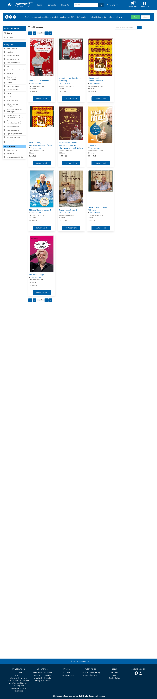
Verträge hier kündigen (18, 683)
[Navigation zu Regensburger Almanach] (14, 134)
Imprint (114, 673)
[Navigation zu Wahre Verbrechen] (14, 126)
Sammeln (52, 5)
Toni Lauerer (36, 83)
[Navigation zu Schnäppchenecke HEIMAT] (14, 157)
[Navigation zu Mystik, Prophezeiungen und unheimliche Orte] (14, 122)
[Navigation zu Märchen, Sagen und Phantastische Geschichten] (14, 116)
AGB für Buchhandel (42, 675)
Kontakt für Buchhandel (42, 673)
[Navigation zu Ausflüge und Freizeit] (14, 63)
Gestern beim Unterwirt (68, 210)
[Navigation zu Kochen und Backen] (14, 86)
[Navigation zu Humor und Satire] (14, 100)
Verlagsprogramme (42, 680)
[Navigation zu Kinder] (14, 93)
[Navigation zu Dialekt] (14, 66)
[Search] (101, 5)
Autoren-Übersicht (90, 675)
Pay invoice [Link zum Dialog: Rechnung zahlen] (18, 691)
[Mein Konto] (144, 5)
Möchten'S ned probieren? (40, 210)
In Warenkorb (41, 98)
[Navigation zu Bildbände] (14, 97)
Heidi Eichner (77, 148)
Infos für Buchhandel (42, 678)
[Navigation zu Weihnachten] (14, 153)
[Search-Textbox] (86, 5)
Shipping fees (18, 685)
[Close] (135, 17)
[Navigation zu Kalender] (14, 82)
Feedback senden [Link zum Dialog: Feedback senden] (18, 688)
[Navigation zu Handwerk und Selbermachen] (14, 78)
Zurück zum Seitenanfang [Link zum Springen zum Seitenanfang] (78, 661)
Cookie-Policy (114, 678)
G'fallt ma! (92, 145)
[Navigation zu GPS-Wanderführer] (14, 59)
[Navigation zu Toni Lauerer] (14, 146)
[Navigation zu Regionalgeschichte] (14, 130)
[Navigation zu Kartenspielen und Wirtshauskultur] (14, 142)
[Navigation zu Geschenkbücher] (14, 150)
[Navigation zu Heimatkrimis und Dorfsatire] (14, 105)
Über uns (111, 5)
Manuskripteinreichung (90, 673)
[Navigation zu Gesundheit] (14, 73)
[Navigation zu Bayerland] (14, 52)
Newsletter (65, 5)
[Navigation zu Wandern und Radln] (14, 55)
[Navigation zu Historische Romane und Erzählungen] (14, 111)
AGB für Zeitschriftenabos (18, 680)
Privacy (114, 675)
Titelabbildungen (66, 675)
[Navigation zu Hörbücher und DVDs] (14, 137)
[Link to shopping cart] (132, 5)
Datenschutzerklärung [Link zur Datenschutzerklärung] (113, 17)
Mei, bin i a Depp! (36, 274)
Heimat (39, 5)
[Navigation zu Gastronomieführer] (14, 90)
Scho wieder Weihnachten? (40, 81)
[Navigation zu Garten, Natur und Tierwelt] (14, 70)
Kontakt (18, 673)
